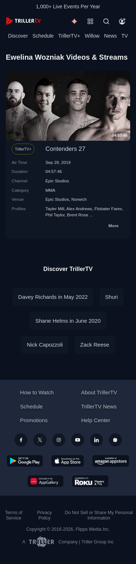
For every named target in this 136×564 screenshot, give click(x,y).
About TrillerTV (99, 392)
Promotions (34, 420)
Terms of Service (13, 515)
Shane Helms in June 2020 (67, 321)
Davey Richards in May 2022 (53, 297)
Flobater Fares (108, 208)
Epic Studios (57, 180)
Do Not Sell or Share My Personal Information (99, 515)
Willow (92, 36)
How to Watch (37, 392)
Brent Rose (77, 214)
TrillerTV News (99, 406)
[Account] (122, 21)
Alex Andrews (79, 208)
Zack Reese (94, 345)
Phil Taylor (55, 214)
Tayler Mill (54, 208)
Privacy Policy (44, 515)
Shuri (111, 297)
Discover (18, 36)
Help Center (95, 420)
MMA (50, 190)
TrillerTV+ (69, 36)
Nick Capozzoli (45, 345)
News (110, 36)
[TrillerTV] (23, 21)
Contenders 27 (65, 148)
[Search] (106, 21)
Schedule (43, 36)
